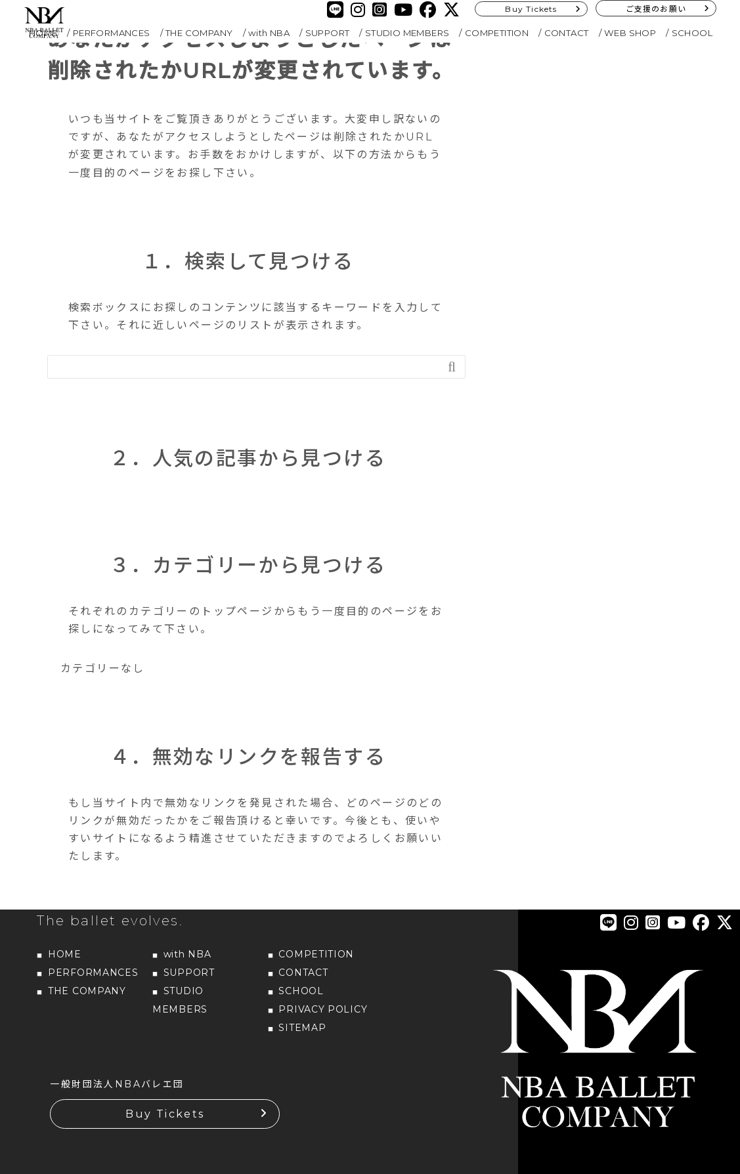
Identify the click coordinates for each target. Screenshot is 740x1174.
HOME (64, 954)
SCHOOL (692, 33)
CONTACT (566, 33)
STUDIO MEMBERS (407, 33)
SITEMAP (302, 1028)
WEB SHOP (630, 33)
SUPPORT (327, 33)
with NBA (269, 33)
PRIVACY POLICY (322, 1009)
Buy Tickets (531, 9)
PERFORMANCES (111, 33)
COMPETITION (497, 33)
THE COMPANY (198, 33)
